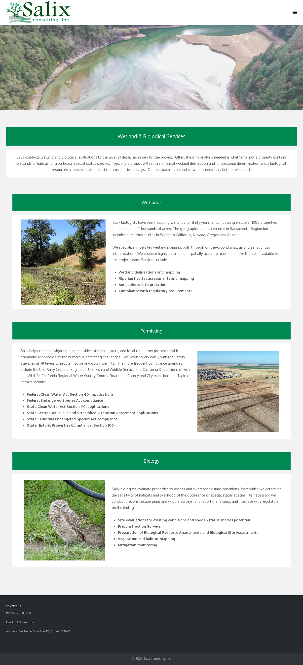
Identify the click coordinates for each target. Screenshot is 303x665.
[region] (151, 67)
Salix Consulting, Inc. (157, 659)
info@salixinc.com (24, 622)
